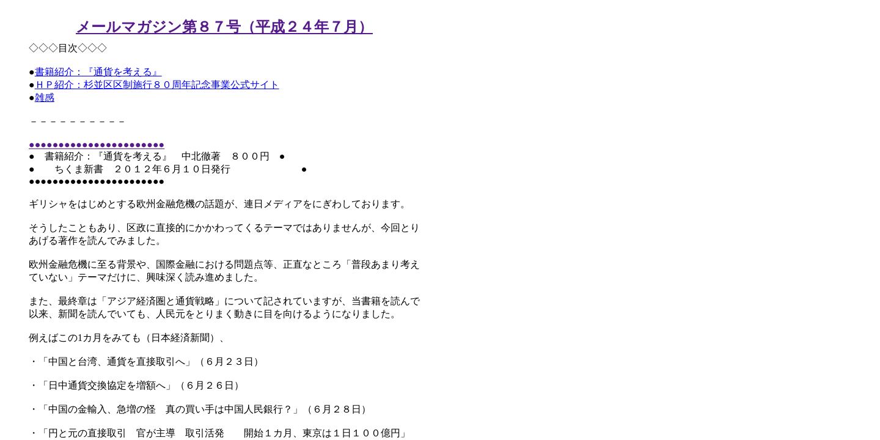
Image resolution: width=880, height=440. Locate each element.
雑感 (44, 97)
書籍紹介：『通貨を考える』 (98, 72)
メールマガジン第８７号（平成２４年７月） (224, 27)
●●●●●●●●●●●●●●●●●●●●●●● (96, 144)
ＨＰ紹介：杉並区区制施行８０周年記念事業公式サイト (157, 84)
